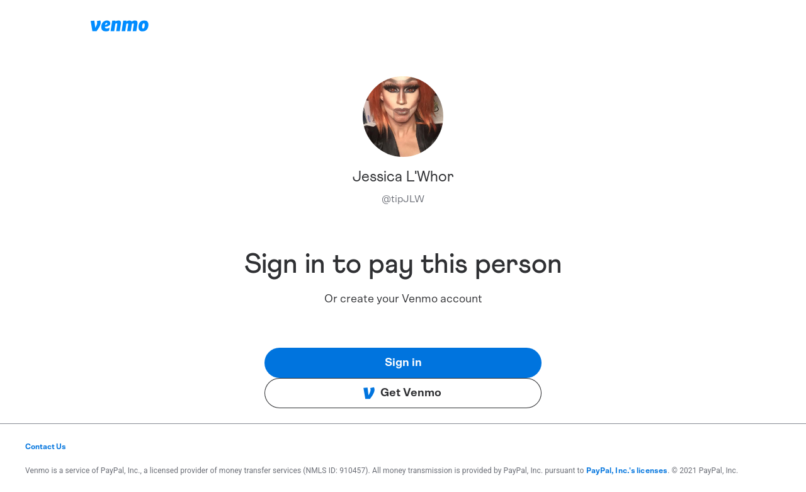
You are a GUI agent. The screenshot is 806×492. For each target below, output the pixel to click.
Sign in (403, 363)
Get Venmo (402, 393)
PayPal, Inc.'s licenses (627, 470)
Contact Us (45, 446)
